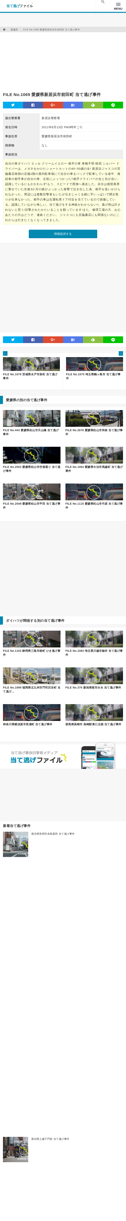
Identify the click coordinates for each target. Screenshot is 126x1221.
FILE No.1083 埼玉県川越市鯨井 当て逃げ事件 (94, 652)
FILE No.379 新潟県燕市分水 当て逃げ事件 (93, 687)
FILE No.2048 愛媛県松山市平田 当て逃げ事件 (31, 505)
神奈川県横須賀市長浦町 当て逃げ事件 (27, 724)
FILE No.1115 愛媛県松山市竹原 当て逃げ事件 (94, 505)
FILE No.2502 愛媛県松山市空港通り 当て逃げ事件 (31, 468)
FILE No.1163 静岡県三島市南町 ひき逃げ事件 (31, 652)
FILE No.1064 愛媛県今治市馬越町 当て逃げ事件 (94, 468)
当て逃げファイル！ (19, 6)
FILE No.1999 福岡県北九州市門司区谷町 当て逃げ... (31, 689)
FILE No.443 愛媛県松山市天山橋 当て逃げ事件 (31, 432)
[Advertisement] (49, 59)
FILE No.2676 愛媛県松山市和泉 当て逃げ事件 (94, 432)
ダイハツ (13, 621)
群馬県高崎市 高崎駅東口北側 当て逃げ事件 (93, 724)
